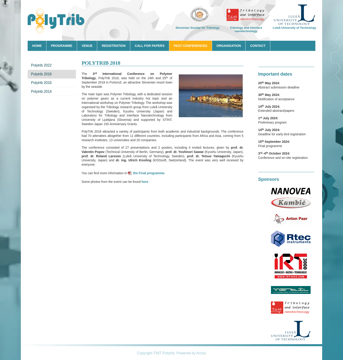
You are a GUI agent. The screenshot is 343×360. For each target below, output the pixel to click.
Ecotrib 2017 (57, 21)
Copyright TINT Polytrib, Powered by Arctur (171, 353)
